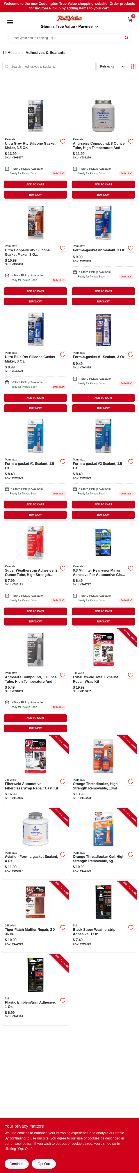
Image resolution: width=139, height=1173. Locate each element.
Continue (16, 1164)
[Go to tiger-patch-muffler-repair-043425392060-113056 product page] (35, 917)
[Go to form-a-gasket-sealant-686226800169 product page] (103, 254)
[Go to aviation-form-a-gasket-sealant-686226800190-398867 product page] (35, 844)
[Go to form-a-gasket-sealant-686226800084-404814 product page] (103, 361)
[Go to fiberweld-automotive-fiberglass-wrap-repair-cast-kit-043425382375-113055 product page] (35, 771)
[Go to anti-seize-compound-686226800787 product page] (103, 147)
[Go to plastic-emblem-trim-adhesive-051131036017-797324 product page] (35, 989)
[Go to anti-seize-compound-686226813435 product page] (35, 681)
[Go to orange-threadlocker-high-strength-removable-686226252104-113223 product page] (103, 771)
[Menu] (10, 22)
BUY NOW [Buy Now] (35, 194)
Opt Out (43, 1164)
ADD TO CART (36, 184)
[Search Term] (69, 38)
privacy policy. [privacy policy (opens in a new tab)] (21, 1143)
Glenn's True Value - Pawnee (69, 26)
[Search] (127, 37)
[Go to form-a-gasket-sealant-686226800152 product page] (103, 467)
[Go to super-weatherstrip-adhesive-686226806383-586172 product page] (35, 574)
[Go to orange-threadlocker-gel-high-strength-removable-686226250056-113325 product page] (103, 844)
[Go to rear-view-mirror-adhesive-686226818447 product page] (103, 574)
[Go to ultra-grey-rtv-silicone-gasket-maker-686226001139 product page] (35, 147)
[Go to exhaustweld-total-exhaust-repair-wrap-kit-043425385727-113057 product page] (103, 681)
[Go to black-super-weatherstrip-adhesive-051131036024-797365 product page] (103, 917)
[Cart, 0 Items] (130, 19)
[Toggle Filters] (133, 66)
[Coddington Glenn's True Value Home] (69, 18)
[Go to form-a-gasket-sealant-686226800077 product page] (35, 467)
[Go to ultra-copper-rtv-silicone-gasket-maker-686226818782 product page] (35, 254)
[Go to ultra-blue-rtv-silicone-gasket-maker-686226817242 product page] (35, 361)
